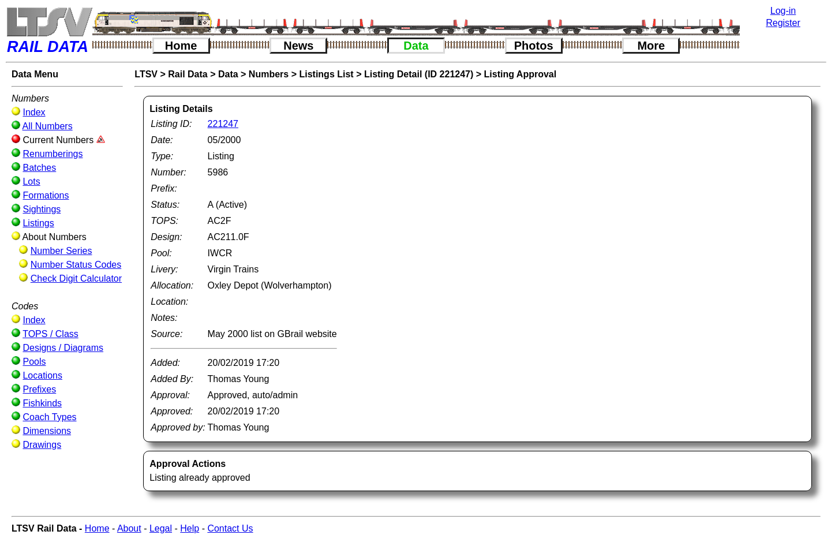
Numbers (269, 74)
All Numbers (48, 126)
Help (189, 528)
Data (415, 45)
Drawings (42, 445)
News (298, 45)
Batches (39, 168)
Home (181, 45)
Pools (34, 362)
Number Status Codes (76, 265)
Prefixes (39, 389)
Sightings (42, 209)
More (651, 45)
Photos (533, 45)
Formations (46, 195)
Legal (160, 528)
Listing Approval (520, 74)
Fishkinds (42, 403)
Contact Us (230, 528)
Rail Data (187, 74)
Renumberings (53, 154)
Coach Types (49, 417)
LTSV (146, 74)
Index (34, 112)
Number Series (61, 251)
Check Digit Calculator (76, 278)
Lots (31, 181)
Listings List (326, 74)
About (129, 528)
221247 (223, 124)
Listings (38, 223)
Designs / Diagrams (63, 348)
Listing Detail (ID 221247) (418, 74)
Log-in (783, 11)
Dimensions (47, 431)
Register (783, 23)
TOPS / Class (50, 334)
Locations (42, 375)
